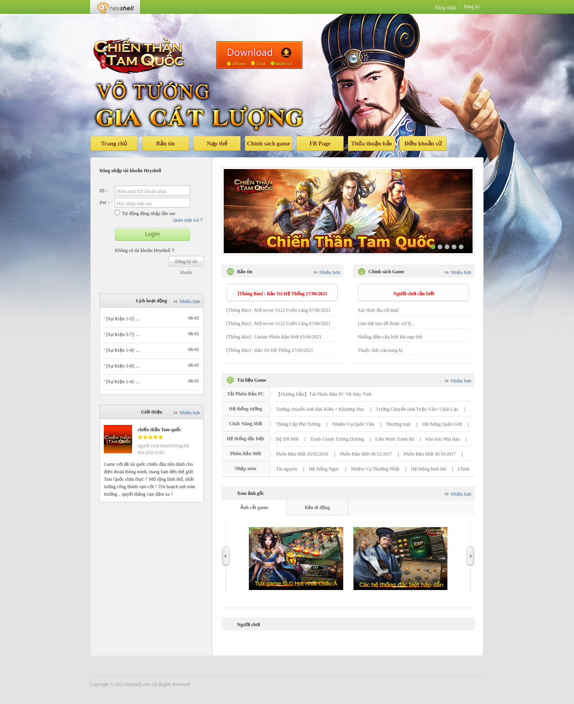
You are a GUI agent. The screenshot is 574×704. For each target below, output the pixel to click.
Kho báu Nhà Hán (443, 439)
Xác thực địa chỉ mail (378, 310)
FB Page (320, 143)
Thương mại (398, 424)
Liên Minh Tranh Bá (394, 439)
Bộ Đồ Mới (287, 439)
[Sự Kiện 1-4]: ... (123, 350)
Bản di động (317, 507)
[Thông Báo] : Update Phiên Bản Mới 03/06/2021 (274, 337)
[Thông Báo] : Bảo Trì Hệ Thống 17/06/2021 (282, 293)
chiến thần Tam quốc (159, 429)
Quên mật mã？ (188, 220)
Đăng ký (472, 6)
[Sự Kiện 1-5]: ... (123, 319)
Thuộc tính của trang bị (380, 350)
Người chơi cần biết (413, 293)
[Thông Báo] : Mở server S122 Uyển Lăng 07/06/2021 (278, 310)
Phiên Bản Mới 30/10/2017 (430, 454)
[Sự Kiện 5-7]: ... (123, 334)
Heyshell (115, 7)
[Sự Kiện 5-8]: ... (123, 366)
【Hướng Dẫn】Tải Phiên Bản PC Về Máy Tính (324, 394)
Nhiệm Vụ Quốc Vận (353, 424)
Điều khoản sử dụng (423, 145)
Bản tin (165, 143)
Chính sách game (268, 143)
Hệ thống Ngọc (324, 469)
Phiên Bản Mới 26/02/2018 (302, 454)
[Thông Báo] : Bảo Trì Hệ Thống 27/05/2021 (269, 350)
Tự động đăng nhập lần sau (145, 213)
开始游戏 (152, 234)
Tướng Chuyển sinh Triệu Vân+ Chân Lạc (417, 409)
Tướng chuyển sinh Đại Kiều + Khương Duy (320, 409)
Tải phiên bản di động (259, 55)
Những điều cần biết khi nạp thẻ (390, 337)
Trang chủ (114, 143)
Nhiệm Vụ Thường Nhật (375, 469)
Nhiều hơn (189, 301)
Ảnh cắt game (254, 507)
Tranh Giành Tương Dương (337, 439)
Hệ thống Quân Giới (442, 424)
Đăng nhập (445, 7)
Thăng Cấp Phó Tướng (298, 424)
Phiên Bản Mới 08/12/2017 (366, 454)
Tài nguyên (286, 469)
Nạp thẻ (217, 143)
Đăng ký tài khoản (186, 263)
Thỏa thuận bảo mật (371, 145)
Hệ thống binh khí (428, 469)
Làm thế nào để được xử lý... (386, 323)
